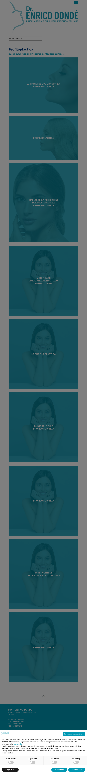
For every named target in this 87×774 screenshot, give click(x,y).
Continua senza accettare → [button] (74, 734)
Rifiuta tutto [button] (59, 769)
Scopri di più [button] (10, 769)
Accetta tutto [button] (77, 769)
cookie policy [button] (18, 744)
